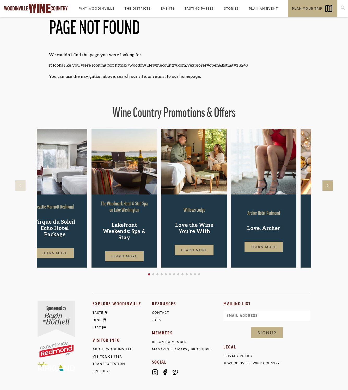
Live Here (102, 371)
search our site (131, 76)
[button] (166, 274)
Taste (98, 313)
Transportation (109, 364)
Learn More (70, 253)
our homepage (186, 76)
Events (168, 8)
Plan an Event (263, 8)
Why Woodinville (96, 8)
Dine (97, 320)
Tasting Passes (199, 8)
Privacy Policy (238, 356)
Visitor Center (107, 356)
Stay (97, 327)
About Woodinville (112, 349)
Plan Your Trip (307, 8)
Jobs (156, 320)
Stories (231, 8)
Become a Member (169, 342)
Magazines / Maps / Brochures (182, 349)
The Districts (138, 8)
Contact (160, 313)
